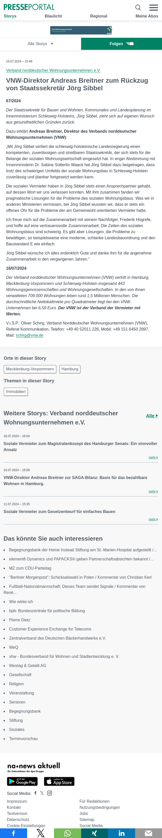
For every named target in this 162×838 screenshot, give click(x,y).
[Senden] (148, 833)
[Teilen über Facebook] (13, 833)
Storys (10, 16)
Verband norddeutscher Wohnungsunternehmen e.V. (53, 70)
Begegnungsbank (25, 711)
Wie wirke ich (21, 602)
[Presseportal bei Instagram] (48, 793)
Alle (152, 415)
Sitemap (87, 819)
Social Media (91, 826)
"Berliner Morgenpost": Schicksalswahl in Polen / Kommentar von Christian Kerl (80, 577)
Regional (98, 16)
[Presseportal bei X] (40, 793)
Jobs (84, 813)
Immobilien (16, 391)
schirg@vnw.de (29, 335)
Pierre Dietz (19, 620)
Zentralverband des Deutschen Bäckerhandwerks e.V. (57, 638)
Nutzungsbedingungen (100, 807)
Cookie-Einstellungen (26, 826)
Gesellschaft (20, 675)
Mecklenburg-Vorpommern (30, 369)
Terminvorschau (23, 739)
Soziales (16, 729)
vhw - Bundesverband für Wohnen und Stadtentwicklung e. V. (64, 656)
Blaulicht (53, 16)
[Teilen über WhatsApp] (67, 833)
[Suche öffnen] (138, 7)
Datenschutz (18, 819)
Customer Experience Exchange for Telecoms (50, 629)
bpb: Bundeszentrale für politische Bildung (47, 611)
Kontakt (14, 807)
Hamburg (70, 369)
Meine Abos (147, 16)
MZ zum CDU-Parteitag (30, 568)
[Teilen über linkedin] (121, 833)
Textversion (17, 813)
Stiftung (16, 720)
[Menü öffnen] (153, 7)
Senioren (17, 702)
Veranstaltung (21, 693)
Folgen (121, 44)
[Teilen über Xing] (94, 833)
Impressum (17, 801)
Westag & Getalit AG (27, 665)
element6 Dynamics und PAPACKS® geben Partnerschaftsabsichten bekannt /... (81, 559)
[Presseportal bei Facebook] (34, 793)
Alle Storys (40, 44)
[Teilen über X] (40, 833)
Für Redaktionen (95, 801)
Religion (16, 684)
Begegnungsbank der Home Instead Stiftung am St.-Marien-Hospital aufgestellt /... (83, 550)
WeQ (13, 647)
